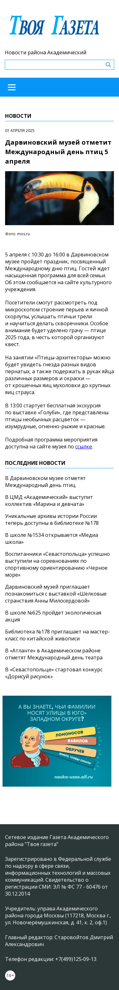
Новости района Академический (45, 52)
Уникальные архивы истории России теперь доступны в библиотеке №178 (52, 519)
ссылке (83, 446)
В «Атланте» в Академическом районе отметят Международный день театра (53, 654)
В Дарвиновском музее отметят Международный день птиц (45, 482)
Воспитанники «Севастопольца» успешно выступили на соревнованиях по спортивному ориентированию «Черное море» (57, 564)
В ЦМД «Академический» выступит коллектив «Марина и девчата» (49, 500)
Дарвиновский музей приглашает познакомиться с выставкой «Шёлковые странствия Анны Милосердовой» (56, 593)
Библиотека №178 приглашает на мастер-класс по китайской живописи (57, 635)
